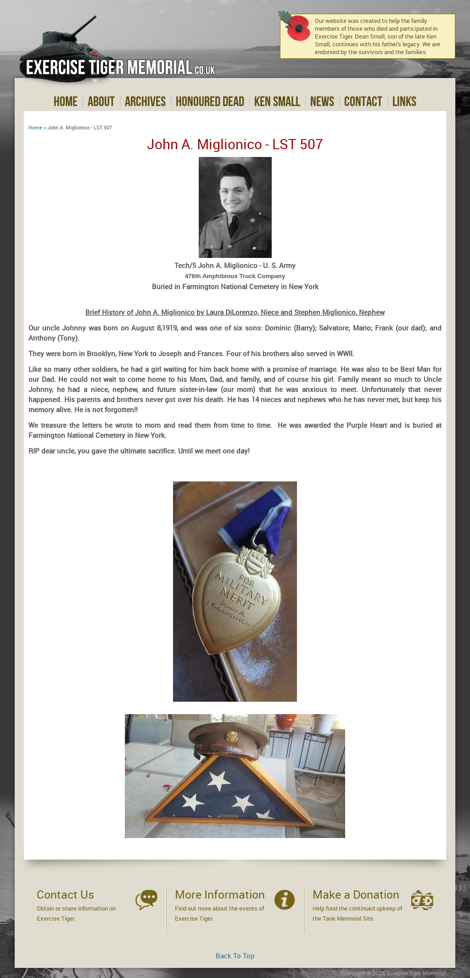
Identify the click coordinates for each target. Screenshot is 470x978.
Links (404, 101)
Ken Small (277, 101)
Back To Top (235, 955)
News (322, 101)
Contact (363, 101)
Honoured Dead (210, 101)
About (101, 101)
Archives (145, 101)
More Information (220, 894)
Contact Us (65, 894)
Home (66, 101)
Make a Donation (356, 894)
